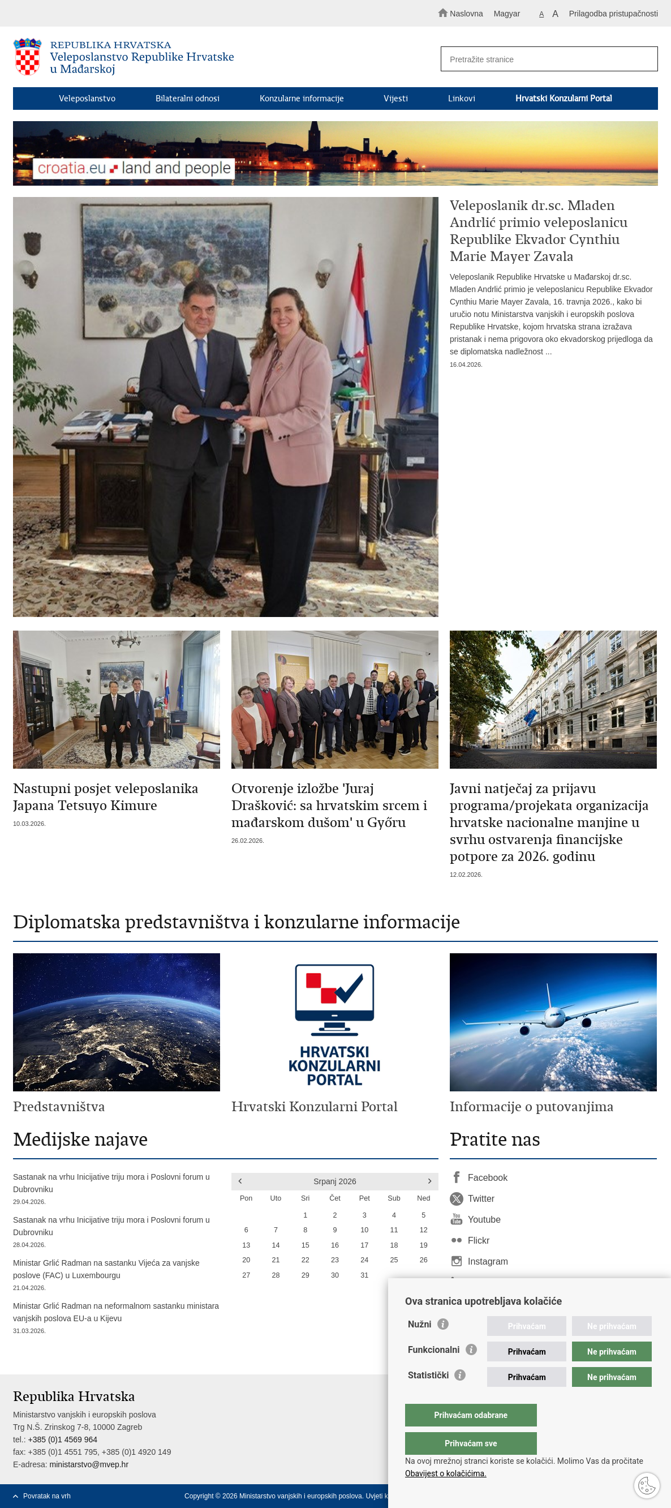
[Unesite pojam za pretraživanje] (544, 59)
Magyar (507, 13)
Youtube (484, 1219)
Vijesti (396, 98)
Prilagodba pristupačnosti (613, 13)
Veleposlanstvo (87, 98)
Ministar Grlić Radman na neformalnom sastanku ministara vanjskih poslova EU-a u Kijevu (116, 1319)
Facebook (487, 1178)
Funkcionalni (434, 1372)
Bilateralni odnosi (188, 98)
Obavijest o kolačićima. (446, 1473)
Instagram (488, 1261)
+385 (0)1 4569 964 (62, 1439)
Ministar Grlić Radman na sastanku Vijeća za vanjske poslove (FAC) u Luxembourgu (116, 1276)
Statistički (428, 1398)
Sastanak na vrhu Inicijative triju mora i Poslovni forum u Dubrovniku (116, 1190)
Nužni (420, 1347)
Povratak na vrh (47, 1496)
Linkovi (461, 98)
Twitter (481, 1198)
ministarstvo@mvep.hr (89, 1464)
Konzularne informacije (302, 98)
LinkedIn (485, 1282)
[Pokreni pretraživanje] (644, 59)
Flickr (478, 1240)
